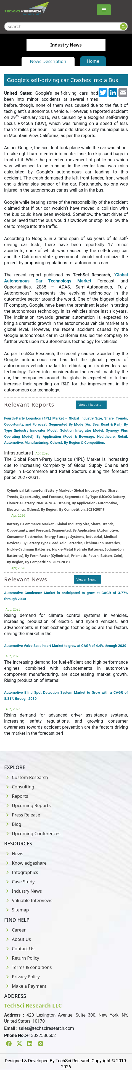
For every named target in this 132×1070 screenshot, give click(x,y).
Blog (12, 824)
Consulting (19, 786)
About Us (17, 939)
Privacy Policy (22, 976)
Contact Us (19, 948)
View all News (86, 579)
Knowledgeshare (25, 863)
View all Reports (89, 404)
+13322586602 (41, 1035)
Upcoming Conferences (32, 833)
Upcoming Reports (27, 805)
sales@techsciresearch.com (46, 1028)
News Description (48, 61)
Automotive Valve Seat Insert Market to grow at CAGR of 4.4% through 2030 (65, 646)
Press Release (22, 815)
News (13, 853)
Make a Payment (25, 986)
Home (93, 61)
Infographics (21, 872)
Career (15, 930)
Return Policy (21, 958)
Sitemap (16, 909)
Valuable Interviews (28, 900)
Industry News (23, 891)
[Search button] (123, 26)
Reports (16, 796)
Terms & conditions (28, 967)
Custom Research (26, 777)
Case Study (19, 881)
